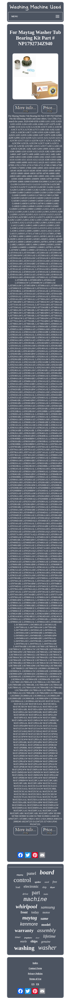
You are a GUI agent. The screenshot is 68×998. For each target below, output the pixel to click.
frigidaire (28, 938)
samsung (48, 907)
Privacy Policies (35, 973)
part (36, 892)
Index (35, 963)
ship (44, 887)
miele (23, 941)
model (45, 925)
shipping (20, 875)
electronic (31, 886)
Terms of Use (35, 979)
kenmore (29, 924)
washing (24, 948)
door (38, 938)
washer (47, 947)
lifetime (49, 936)
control (22, 880)
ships (34, 941)
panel (31, 873)
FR (37, 984)
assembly (46, 930)
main (46, 894)
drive (25, 893)
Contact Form (35, 968)
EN (33, 984)
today (35, 912)
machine (35, 899)
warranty (24, 930)
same (44, 919)
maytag (29, 918)
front (24, 912)
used (47, 882)
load (18, 887)
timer (18, 937)
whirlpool (26, 906)
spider (38, 882)
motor (46, 912)
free (55, 881)
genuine (45, 941)
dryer (52, 887)
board (47, 872)
